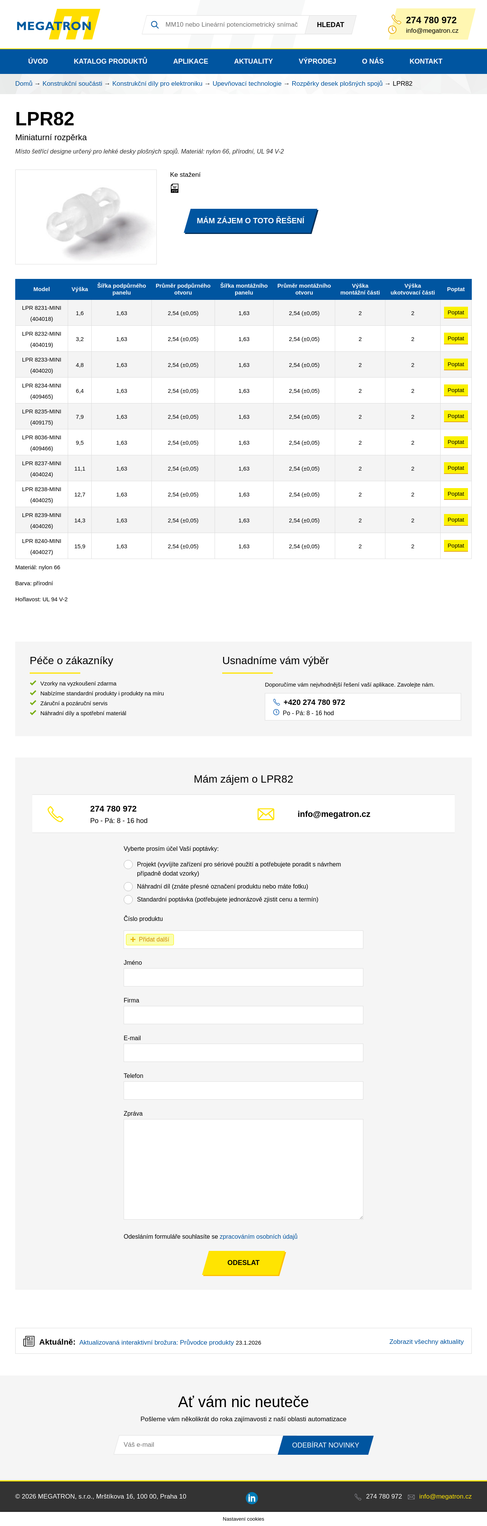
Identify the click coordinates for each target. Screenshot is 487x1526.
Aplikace (190, 61)
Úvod (38, 61)
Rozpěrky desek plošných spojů (337, 83)
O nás (373, 61)
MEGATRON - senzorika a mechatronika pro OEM (58, 24)
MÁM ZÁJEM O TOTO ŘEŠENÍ (250, 220)
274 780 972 (431, 20)
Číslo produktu (143, 919)
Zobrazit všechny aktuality (426, 1341)
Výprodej (317, 61)
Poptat (456, 312)
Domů (23, 83)
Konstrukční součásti (72, 83)
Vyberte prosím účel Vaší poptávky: (171, 848)
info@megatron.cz (334, 814)
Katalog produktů (110, 61)
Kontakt (425, 61)
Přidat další (154, 939)
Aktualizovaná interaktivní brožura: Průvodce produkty (156, 1342)
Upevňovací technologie (247, 83)
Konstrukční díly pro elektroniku (157, 83)
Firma (131, 1000)
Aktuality (253, 61)
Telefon (133, 1076)
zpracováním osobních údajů (259, 1236)
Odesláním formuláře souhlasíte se (211, 1236)
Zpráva (133, 1113)
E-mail (132, 1038)
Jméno (133, 962)
